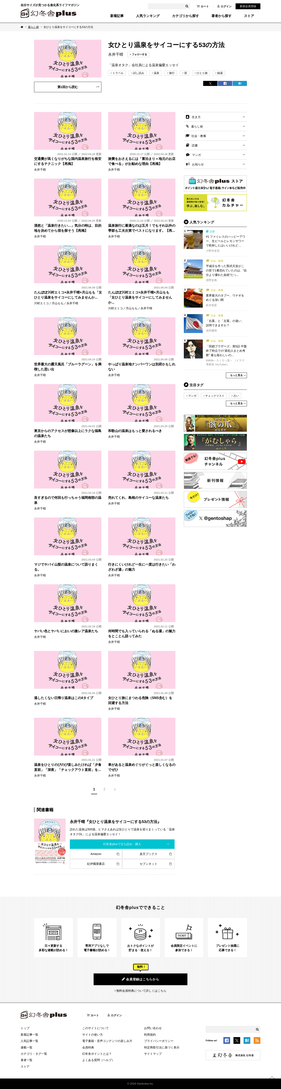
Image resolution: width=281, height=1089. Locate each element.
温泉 (156, 73)
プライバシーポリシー (159, 1041)
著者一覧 (26, 1060)
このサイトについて (95, 1028)
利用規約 (150, 1034)
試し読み (138, 73)
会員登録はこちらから (140, 979)
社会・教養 (198, 136)
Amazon (95, 854)
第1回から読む (67, 87)
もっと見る (236, 375)
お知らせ (198, 164)
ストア (249, 16)
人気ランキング (148, 16)
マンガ (196, 155)
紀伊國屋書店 (96, 863)
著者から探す (221, 16)
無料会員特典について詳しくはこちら (141, 990)
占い (236, 395)
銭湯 (220, 73)
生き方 (196, 117)
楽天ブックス (148, 854)
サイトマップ (153, 1053)
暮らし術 (33, 27)
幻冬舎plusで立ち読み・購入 (122, 844)
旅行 (172, 73)
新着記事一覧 (29, 1034)
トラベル (118, 73)
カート (203, 6)
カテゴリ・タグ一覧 (34, 1053)
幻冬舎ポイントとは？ (97, 1053)
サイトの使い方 (92, 1034)
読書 (195, 145)
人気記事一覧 (29, 1041)
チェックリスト (214, 395)
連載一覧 (26, 1047)
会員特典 (88, 1047)
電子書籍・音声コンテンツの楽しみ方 (107, 1041)
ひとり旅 (202, 73)
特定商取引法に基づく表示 (161, 1047)
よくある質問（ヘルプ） (98, 1060)
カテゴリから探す (185, 16)
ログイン (224, 6)
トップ (25, 1028)
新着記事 (117, 16)
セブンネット (148, 863)
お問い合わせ (153, 1028)
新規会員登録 (248, 6)
